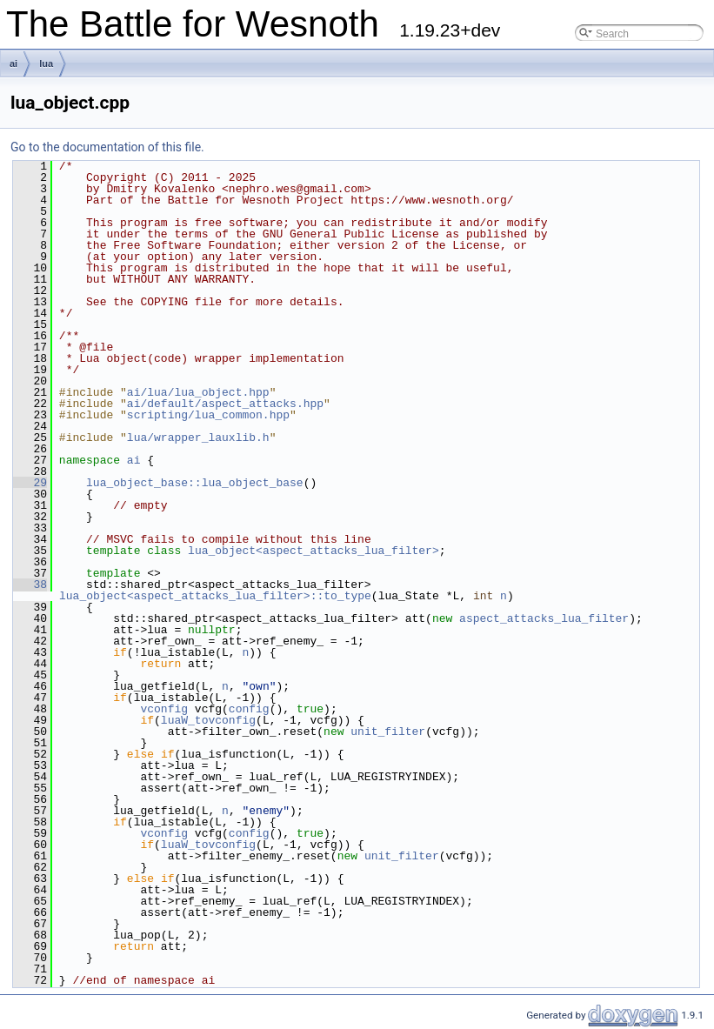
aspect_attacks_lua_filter (544, 618)
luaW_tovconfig (208, 720)
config (249, 709)
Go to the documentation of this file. (107, 147)
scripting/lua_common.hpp (208, 415)
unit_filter (387, 731)
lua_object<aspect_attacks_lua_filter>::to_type (215, 596)
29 (30, 483)
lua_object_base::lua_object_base (195, 483)
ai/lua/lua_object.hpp (198, 392)
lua (46, 63)
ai (13, 63)
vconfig (164, 709)
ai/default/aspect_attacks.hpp (225, 403)
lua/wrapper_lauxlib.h (198, 437)
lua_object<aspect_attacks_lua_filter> (313, 550)
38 (30, 584)
